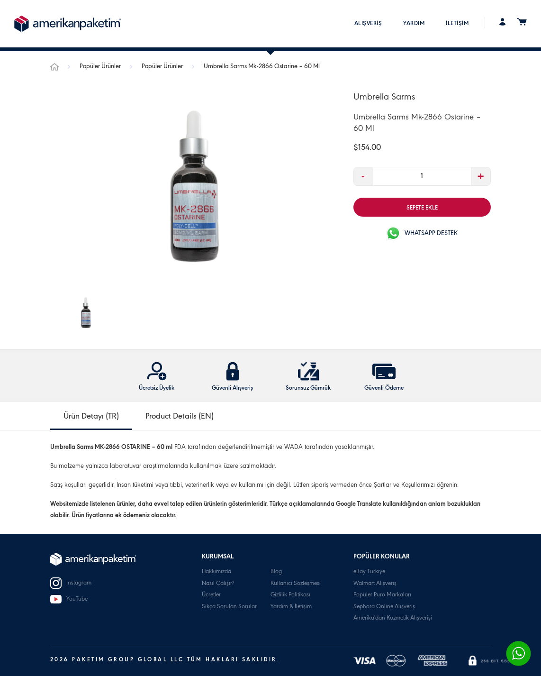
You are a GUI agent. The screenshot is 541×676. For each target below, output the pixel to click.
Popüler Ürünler (101, 67)
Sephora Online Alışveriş (384, 607)
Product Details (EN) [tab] (179, 417)
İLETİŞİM (457, 24)
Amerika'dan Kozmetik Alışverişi (392, 618)
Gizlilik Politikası (290, 595)
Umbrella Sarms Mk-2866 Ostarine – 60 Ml (262, 67)
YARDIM (413, 24)
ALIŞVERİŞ (368, 24)
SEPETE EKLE (422, 208)
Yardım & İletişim (291, 607)
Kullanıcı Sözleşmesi (295, 584)
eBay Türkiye (369, 572)
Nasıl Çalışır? (218, 584)
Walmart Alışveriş (375, 584)
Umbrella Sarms (384, 98)
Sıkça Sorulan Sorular (229, 607)
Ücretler (211, 595)
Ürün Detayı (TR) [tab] (91, 417)
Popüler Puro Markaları (382, 595)
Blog (276, 572)
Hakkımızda (216, 572)
